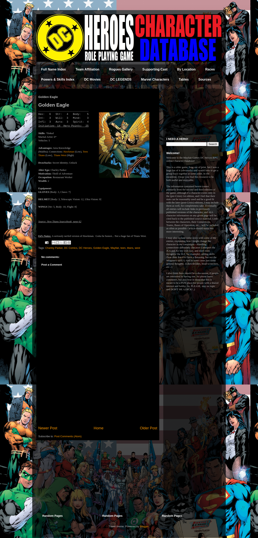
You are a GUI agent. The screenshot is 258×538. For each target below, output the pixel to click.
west (137, 247)
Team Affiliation (87, 69)
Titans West (60, 155)
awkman (69, 151)
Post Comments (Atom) (68, 436)
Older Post (148, 428)
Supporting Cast (154, 69)
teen (123, 247)
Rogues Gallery (121, 69)
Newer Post (47, 428)
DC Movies (92, 79)
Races (210, 69)
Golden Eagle (101, 247)
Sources (204, 79)
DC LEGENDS (120, 79)
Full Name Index (53, 69)
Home (99, 428)
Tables (184, 79)
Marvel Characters (155, 79)
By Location (186, 69)
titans (130, 247)
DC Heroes (85, 247)
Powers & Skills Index (57, 79)
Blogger (144, 526)
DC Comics (70, 247)
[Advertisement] (97, 392)
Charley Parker (54, 247)
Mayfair (114, 247)
